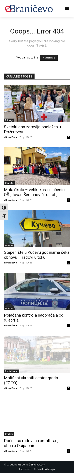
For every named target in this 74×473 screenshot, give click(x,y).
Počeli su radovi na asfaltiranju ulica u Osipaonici (32, 443)
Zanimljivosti (11, 371)
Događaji (9, 183)
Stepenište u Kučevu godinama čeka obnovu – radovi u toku (36, 255)
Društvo (9, 245)
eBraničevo (10, 137)
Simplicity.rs (38, 464)
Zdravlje (9, 120)
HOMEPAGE (49, 57)
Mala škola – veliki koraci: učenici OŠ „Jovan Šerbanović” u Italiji (35, 192)
